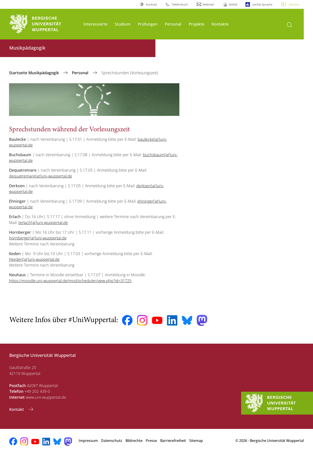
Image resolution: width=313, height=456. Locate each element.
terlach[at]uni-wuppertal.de (43, 222)
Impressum (88, 440)
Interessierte (95, 24)
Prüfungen (147, 24)
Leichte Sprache (262, 4)
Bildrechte (134, 440)
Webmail (208, 4)
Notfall (233, 4)
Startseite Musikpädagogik (34, 72)
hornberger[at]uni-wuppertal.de (38, 238)
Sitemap (196, 440)
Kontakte (220, 24)
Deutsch (294, 4)
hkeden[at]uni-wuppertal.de (34, 259)
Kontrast (151, 4)
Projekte (196, 24)
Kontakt (17, 409)
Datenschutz (111, 440)
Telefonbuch (180, 4)
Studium (123, 24)
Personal (173, 24)
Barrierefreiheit (173, 440)
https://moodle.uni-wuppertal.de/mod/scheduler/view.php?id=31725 (70, 280)
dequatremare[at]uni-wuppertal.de (40, 176)
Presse (151, 440)
